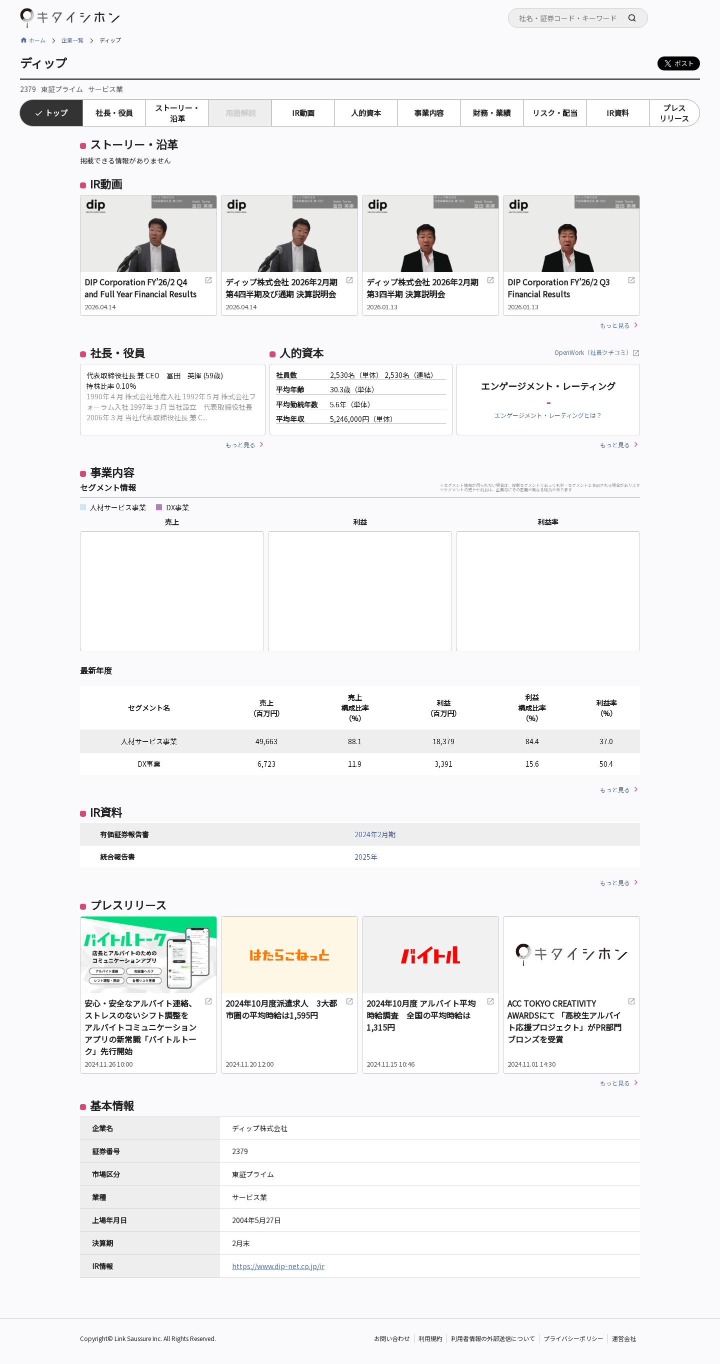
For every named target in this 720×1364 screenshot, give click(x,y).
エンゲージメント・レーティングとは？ (548, 415)
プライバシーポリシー (574, 1339)
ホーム (37, 40)
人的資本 (366, 112)
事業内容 (429, 112)
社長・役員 (114, 112)
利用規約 (430, 1339)
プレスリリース (674, 112)
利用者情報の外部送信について (493, 1339)
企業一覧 (73, 40)
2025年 (366, 857)
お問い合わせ (392, 1339)
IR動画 (303, 112)
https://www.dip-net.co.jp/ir (278, 1266)
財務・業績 (491, 112)
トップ (56, 112)
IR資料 (617, 112)
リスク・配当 (555, 112)
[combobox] (578, 18)
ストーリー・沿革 (177, 112)
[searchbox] (581, 18)
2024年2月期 (375, 834)
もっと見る (615, 325)
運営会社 (624, 1339)
